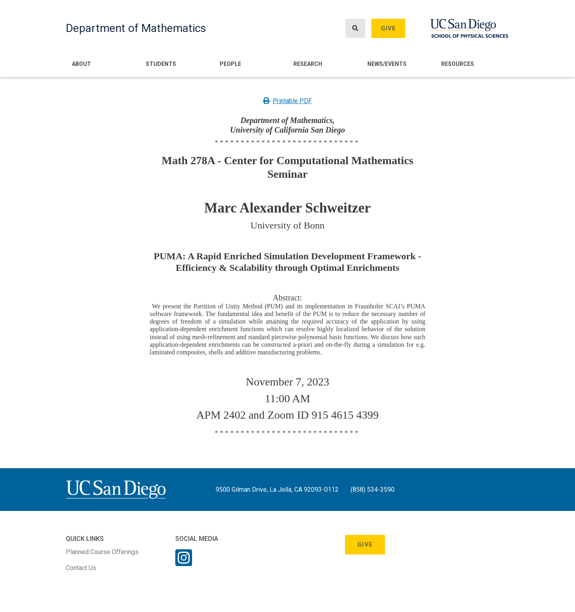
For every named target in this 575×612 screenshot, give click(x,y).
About (81, 64)
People (230, 64)
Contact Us (81, 568)
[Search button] (355, 28)
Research (307, 64)
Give (388, 28)
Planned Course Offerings (102, 552)
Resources (457, 64)
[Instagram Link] (183, 563)
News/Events (386, 64)
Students (161, 64)
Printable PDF (287, 101)
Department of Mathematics (136, 28)
